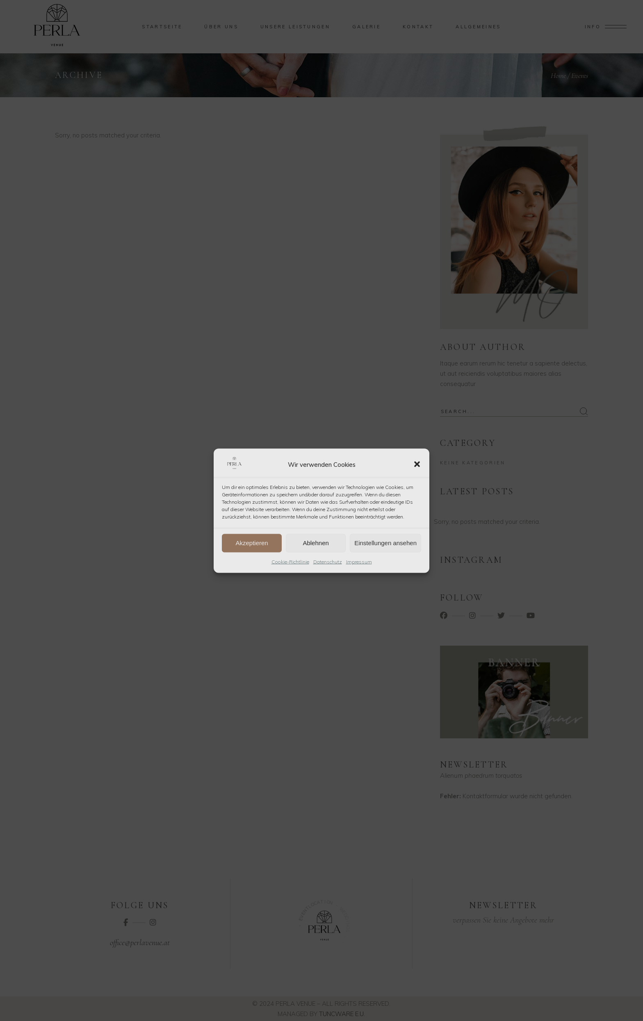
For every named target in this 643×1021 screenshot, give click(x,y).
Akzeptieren (251, 542)
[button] (417, 464)
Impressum (359, 561)
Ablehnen (315, 542)
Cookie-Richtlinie (290, 561)
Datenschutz (327, 561)
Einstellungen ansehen (385, 542)
